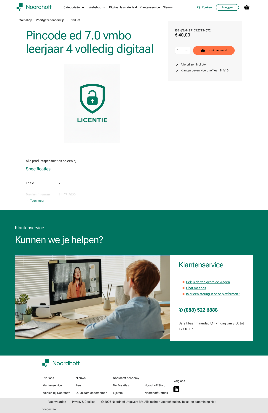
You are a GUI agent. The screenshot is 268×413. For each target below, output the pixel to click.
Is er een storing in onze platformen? (213, 294)
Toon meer (37, 200)
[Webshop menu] (97, 7)
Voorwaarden (57, 402)
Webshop (25, 20)
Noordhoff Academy (126, 378)
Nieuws (168, 7)
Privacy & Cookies (83, 402)
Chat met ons (196, 288)
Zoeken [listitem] (204, 7)
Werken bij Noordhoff (56, 393)
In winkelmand (214, 50)
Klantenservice (150, 7)
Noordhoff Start (155, 385)
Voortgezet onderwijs (50, 20)
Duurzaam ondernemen (91, 393)
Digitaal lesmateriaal (123, 7)
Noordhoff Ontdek (156, 393)
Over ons (48, 378)
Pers (79, 385)
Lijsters (118, 393)
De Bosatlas (121, 385)
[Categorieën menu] (74, 7)
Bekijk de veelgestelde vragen (208, 282)
